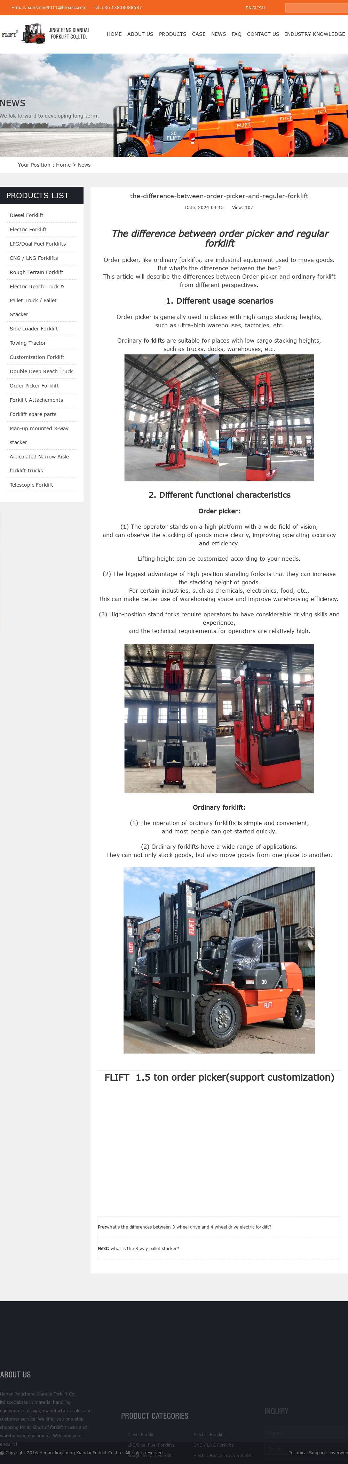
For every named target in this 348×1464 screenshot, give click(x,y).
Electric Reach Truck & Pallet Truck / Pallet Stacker (37, 300)
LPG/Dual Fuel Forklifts (38, 244)
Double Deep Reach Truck (41, 371)
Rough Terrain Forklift (36, 272)
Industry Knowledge (315, 34)
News (218, 34)
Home (114, 34)
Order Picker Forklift (34, 386)
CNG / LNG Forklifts (34, 258)
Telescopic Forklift (31, 485)
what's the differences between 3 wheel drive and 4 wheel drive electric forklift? (188, 1227)
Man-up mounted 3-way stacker (39, 435)
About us (140, 34)
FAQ (237, 34)
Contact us (263, 34)
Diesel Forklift (27, 215)
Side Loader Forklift (34, 328)
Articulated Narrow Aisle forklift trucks (39, 463)
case (199, 34)
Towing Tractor (28, 343)
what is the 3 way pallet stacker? (145, 1248)
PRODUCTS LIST (37, 195)
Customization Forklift (37, 357)
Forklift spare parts (33, 414)
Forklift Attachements (36, 400)
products (173, 34)
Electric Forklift (28, 229)
